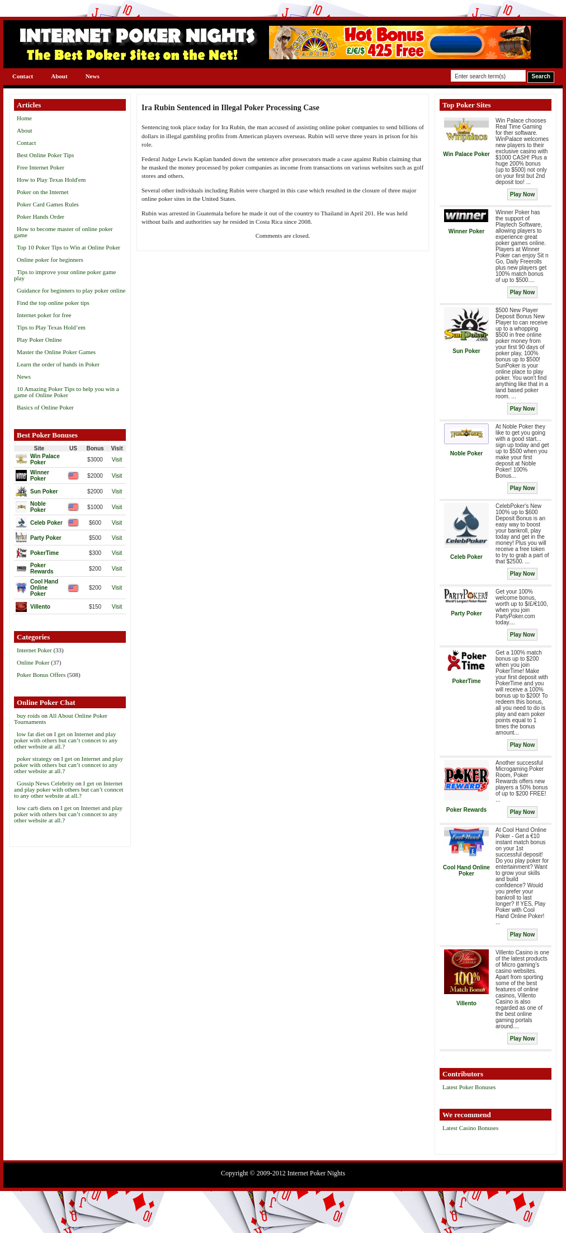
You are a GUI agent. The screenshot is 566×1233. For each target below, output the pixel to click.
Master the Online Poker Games (56, 352)
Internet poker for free (44, 315)
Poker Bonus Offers (41, 674)
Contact (22, 76)
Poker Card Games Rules (48, 204)
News (93, 76)
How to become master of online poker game (63, 231)
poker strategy (34, 758)
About (59, 76)
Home (24, 118)
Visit (117, 460)
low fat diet (31, 734)
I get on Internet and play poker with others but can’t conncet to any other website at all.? (65, 740)
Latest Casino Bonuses (470, 1127)
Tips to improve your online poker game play (65, 275)
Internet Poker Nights (316, 1173)
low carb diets (34, 807)
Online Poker (33, 662)
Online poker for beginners (50, 259)
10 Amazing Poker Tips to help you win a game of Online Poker (66, 391)
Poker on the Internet (43, 192)
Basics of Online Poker (45, 407)
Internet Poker (34, 650)
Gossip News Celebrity (45, 783)
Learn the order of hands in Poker (58, 364)
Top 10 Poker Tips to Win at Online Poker (68, 247)
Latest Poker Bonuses (469, 1087)
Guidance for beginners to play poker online (71, 290)
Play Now (522, 194)
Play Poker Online (39, 339)
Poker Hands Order (40, 216)
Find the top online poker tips (53, 302)
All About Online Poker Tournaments (60, 718)
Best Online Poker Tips (45, 155)
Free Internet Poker (40, 167)
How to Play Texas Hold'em (51, 179)
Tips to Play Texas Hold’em (51, 327)
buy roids (28, 715)
